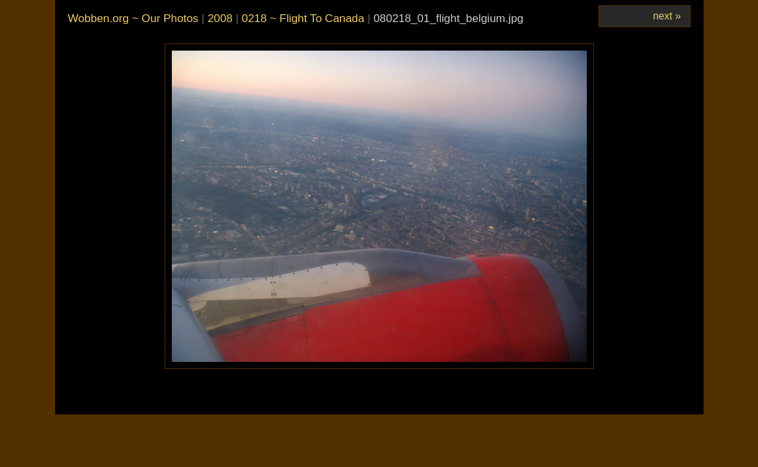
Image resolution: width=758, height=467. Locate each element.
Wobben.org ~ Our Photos (133, 18)
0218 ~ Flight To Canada (303, 18)
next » (667, 15)
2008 (220, 18)
